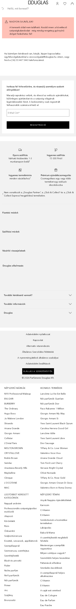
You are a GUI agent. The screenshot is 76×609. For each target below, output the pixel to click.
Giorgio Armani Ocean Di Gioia (56, 483)
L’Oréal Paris (10, 443)
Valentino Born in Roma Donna (56, 487)
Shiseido (8, 423)
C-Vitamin (45, 510)
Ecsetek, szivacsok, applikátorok (21, 541)
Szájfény (8, 595)
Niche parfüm (11, 570)
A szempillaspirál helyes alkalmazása (52, 574)
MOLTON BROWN (13, 448)
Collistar (8, 438)
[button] (38, 295)
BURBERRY (9, 403)
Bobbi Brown (11, 458)
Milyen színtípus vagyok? (53, 553)
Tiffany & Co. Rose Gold (52, 478)
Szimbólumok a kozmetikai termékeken (53, 522)
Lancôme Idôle (47, 433)
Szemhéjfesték (11, 555)
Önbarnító (9, 531)
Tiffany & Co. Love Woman (54, 448)
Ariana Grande (12, 428)
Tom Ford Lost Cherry (51, 463)
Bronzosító (10, 600)
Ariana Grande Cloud (51, 458)
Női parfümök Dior (49, 403)
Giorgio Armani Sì (49, 418)
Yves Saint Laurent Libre (52, 438)
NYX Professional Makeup (17, 394)
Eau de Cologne (48, 595)
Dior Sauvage (47, 443)
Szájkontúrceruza (13, 536)
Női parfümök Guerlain (52, 398)
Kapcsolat (38, 340)
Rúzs (6, 526)
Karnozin (44, 505)
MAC (6, 487)
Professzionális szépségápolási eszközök (20, 510)
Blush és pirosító (12, 560)
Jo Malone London (14, 418)
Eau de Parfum (47, 600)
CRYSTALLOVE (11, 453)
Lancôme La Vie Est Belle (53, 394)
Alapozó (8, 516)
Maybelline (9, 473)
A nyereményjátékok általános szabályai (38, 357)
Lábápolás (45, 527)
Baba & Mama (47, 532)
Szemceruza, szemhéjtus (16, 551)
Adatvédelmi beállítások (38, 363)
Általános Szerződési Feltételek (38, 352)
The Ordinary (11, 408)
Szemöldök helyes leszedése (55, 558)
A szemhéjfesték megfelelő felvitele (54, 539)
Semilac (8, 463)
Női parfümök (11, 580)
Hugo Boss (10, 413)
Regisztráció (38, 125)
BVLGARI (8, 398)
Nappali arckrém (12, 503)
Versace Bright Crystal (51, 468)
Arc (6, 590)
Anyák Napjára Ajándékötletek (56, 500)
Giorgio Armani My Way (52, 413)
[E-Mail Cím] (38, 113)
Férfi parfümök (11, 575)
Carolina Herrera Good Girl (54, 428)
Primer (7, 585)
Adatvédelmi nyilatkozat (38, 334)
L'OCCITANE (10, 483)
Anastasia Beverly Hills (15, 468)
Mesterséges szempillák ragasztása (52, 547)
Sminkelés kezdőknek (51, 568)
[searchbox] (38, 8)
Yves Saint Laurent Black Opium (56, 423)
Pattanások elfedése (50, 563)
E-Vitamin (45, 515)
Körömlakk (9, 521)
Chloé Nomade (48, 473)
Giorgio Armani (12, 433)
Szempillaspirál (12, 546)
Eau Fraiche (46, 605)
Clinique (8, 478)
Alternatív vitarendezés (38, 346)
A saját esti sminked (50, 590)
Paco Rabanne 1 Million (52, 408)
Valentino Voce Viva (50, 453)
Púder (7, 565)
